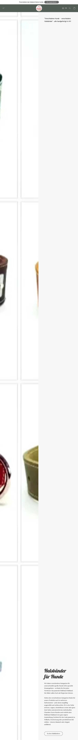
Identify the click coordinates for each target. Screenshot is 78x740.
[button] (51, 2)
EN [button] (66, 8)
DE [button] (63, 8)
